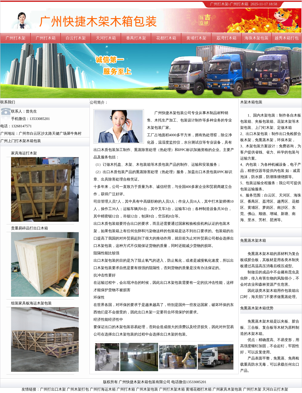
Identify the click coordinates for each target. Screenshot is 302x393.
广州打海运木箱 (103, 389)
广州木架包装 (147, 389)
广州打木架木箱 (172, 389)
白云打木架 (76, 38)
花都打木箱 (166, 38)
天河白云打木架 (275, 389)
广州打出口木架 (53, 389)
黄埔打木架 (196, 38)
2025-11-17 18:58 (264, 4)
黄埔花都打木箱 (199, 389)
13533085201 (40, 119)
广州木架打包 (78, 389)
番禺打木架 (136, 38)
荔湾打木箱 (226, 38)
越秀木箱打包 (287, 38)
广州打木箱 (46, 38)
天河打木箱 (106, 38)
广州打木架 (16, 38)
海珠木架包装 (256, 38)
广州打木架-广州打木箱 (229, 4)
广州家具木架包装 (227, 389)
